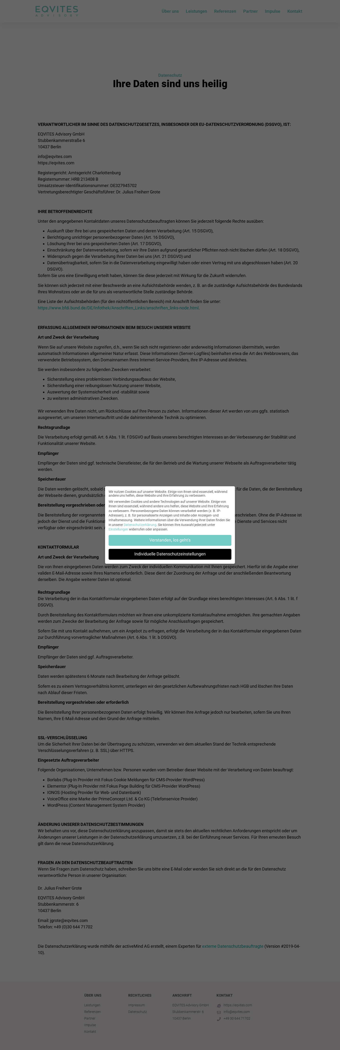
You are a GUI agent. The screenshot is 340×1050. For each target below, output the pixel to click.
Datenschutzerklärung (140, 525)
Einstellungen (118, 529)
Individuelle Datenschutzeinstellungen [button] (170, 554)
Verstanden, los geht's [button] (170, 540)
